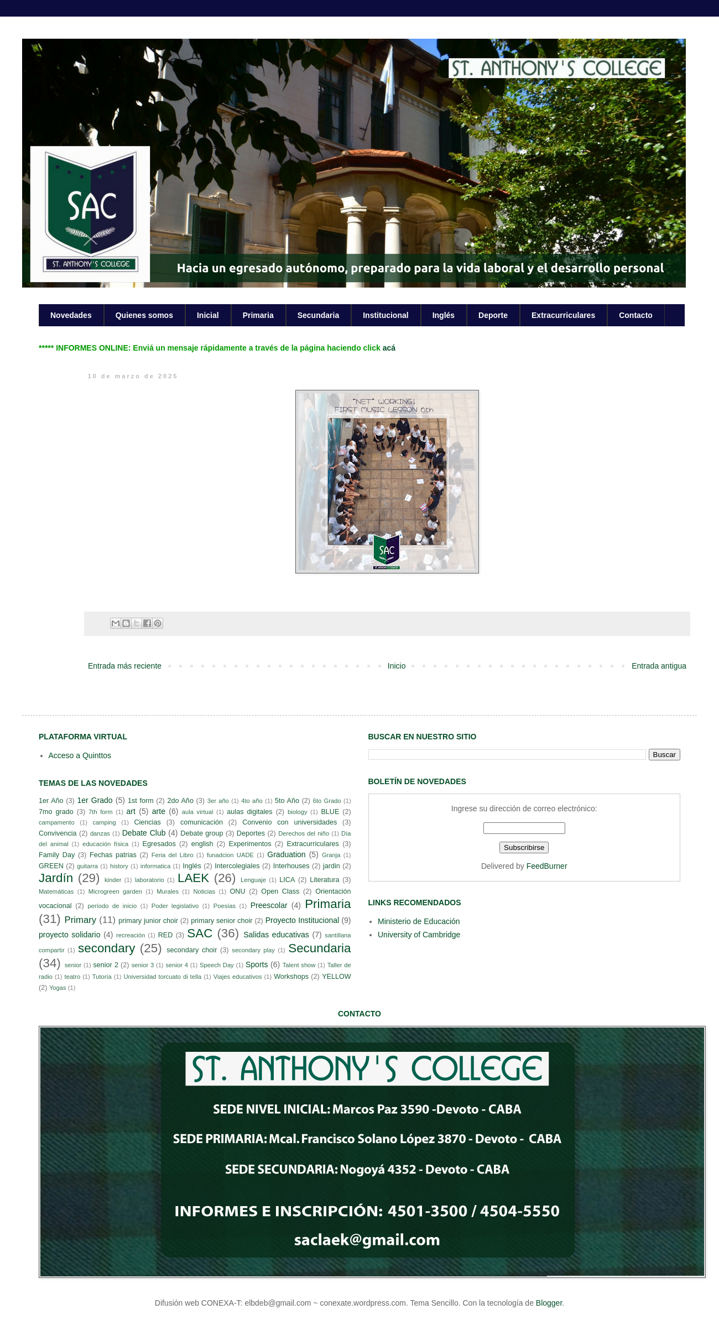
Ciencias (147, 822)
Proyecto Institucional (302, 920)
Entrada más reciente (124, 665)
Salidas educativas (276, 934)
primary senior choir (221, 921)
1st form (141, 801)
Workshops (291, 976)
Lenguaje (253, 880)
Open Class (280, 891)
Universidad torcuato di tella (163, 976)
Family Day (57, 855)
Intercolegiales (237, 866)
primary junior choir (148, 921)
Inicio (397, 665)
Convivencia (58, 833)
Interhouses (291, 866)
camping (104, 822)
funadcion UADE (230, 855)
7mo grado (56, 812)
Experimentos (250, 844)
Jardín (56, 878)
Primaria (258, 315)
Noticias (204, 891)
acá (389, 347)
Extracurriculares (563, 315)
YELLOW (336, 976)
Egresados (159, 844)
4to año (252, 800)
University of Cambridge (419, 934)
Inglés (444, 315)
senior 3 (143, 965)
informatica (155, 866)
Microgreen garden (115, 891)
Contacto (636, 315)
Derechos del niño (303, 833)
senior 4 (176, 965)
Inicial (208, 315)
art (131, 811)
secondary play (253, 950)
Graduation (286, 854)
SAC (199, 933)
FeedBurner (547, 866)
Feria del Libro (173, 855)
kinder (113, 880)
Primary (80, 920)
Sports (257, 964)
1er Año (51, 801)
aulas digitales (249, 812)
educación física (105, 844)
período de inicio (112, 906)
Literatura (324, 880)
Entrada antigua (659, 665)
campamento (57, 822)
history (119, 866)
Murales (168, 891)
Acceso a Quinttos (80, 755)
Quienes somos (144, 315)
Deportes (251, 833)
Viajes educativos (237, 976)
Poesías (224, 906)
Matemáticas (56, 891)
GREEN (51, 866)
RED (165, 935)
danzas (100, 833)
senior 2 (105, 965)
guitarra (87, 866)
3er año (218, 800)
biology (297, 812)
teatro (73, 976)
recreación (130, 935)
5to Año (287, 801)
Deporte (493, 315)
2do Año (180, 801)
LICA (287, 880)
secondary (106, 948)
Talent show (299, 965)
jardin (331, 866)
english (202, 844)
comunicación (201, 822)
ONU (238, 891)
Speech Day (217, 965)
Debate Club (144, 832)
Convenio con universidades (289, 822)
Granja (331, 855)
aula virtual (197, 812)
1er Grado (94, 800)
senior (73, 965)
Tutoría (102, 976)
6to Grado (327, 800)
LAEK (193, 878)
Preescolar (269, 905)
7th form (100, 812)
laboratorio (149, 880)
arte (158, 811)
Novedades (71, 315)
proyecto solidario (70, 934)
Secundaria (318, 315)
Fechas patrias (113, 855)
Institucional (385, 315)
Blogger (549, 1302)
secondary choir (191, 950)
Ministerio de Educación (419, 921)
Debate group (201, 833)
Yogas (57, 987)
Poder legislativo (175, 906)
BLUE (330, 812)
